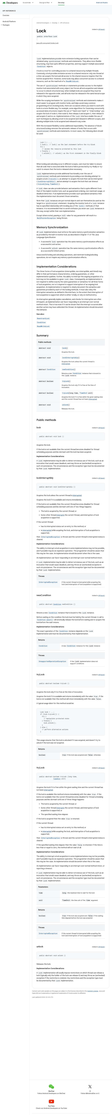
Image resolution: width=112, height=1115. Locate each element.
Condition (41, 66)
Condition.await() (45, 620)
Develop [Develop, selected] (61, 3)
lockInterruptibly (70, 358)
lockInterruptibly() (46, 181)
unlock (65, 405)
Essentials (27, 3)
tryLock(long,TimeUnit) (48, 184)
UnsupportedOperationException (52, 661)
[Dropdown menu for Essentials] (34, 2)
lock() (82, 206)
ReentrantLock (43, 318)
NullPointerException (46, 218)
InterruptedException (50, 537)
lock (64, 348)
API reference (9, 11)
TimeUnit (83, 393)
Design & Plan (44, 3)
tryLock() (53, 179)
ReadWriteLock (72, 81)
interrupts (60, 515)
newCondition (68, 369)
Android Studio (102, 3)
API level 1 (101, 29)
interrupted (66, 364)
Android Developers (43, 23)
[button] (14, 25)
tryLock (65, 381)
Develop (54, 23)
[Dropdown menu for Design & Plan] (52, 2)
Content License (92, 991)
